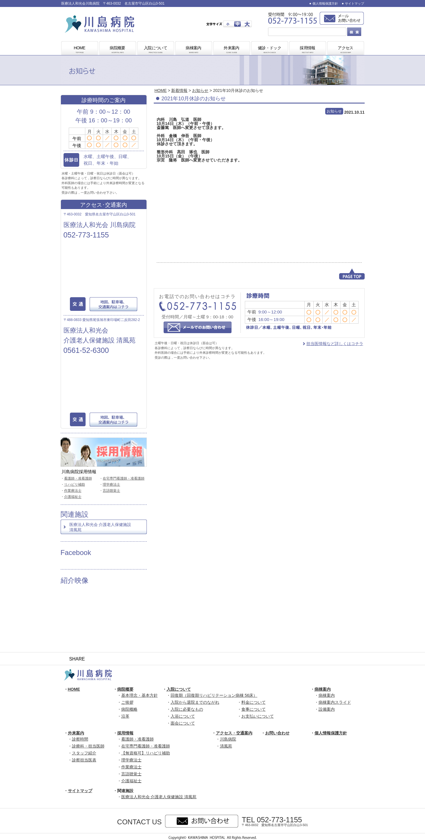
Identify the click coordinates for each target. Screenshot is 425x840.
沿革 (125, 716)
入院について (155, 50)
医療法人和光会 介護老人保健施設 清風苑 (100, 527)
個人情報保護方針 (325, 3)
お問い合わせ (277, 733)
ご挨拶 (127, 702)
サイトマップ (354, 3)
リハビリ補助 (74, 484)
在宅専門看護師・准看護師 (123, 478)
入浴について (183, 716)
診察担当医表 (84, 760)
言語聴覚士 (111, 491)
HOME (79, 50)
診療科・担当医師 (88, 746)
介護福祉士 (73, 497)
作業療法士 (73, 491)
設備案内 (327, 709)
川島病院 (228, 739)
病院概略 (129, 709)
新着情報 (179, 90)
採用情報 (307, 50)
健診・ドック (269, 50)
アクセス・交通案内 (234, 733)
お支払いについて (257, 716)
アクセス (345, 50)
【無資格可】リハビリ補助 (145, 753)
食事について (253, 709)
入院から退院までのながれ (195, 702)
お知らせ (200, 90)
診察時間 (80, 739)
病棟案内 (193, 50)
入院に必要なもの (187, 709)
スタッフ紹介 (84, 753)
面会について (183, 723)
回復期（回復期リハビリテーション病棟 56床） (214, 695)
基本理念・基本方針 (139, 695)
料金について (253, 702)
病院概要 (117, 50)
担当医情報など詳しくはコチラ (334, 343)
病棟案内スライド (335, 702)
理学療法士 (111, 484)
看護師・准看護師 (78, 478)
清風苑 (226, 746)
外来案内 (231, 50)
